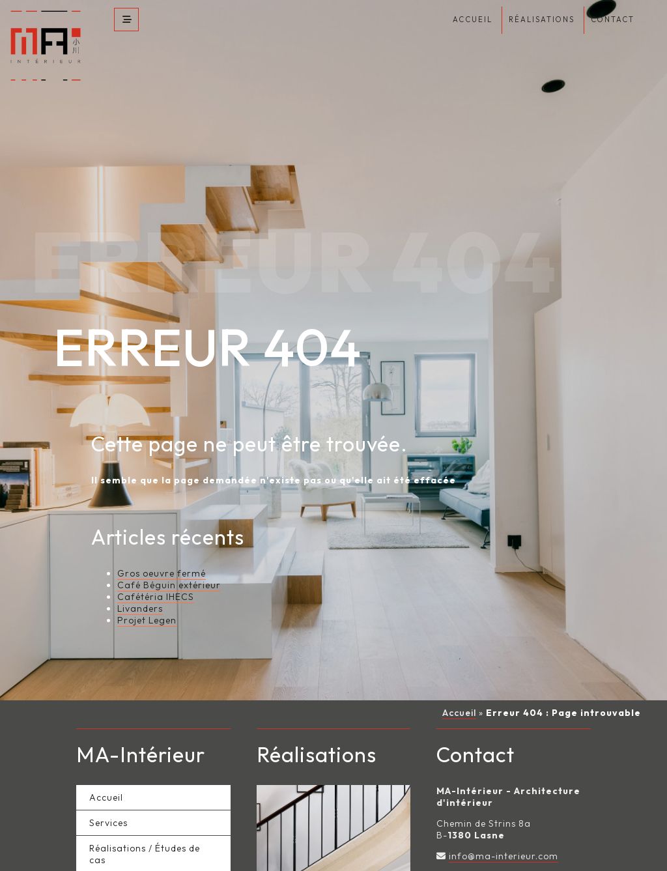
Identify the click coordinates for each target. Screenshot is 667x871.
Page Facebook (485, 845)
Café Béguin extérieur (169, 554)
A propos (110, 854)
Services (108, 791)
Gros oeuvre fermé (161, 542)
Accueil (459, 681)
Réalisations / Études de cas (144, 823)
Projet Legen (147, 589)
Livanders (140, 577)
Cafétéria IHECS (155, 565)
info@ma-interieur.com (503, 825)
